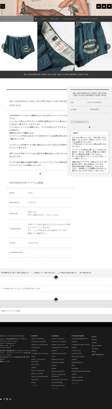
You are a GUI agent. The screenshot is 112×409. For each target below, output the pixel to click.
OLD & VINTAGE (69, 19)
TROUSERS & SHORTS (88, 19)
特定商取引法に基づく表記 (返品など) (15, 272)
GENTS (43, 19)
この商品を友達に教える (67, 272)
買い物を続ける (85, 272)
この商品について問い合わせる (44, 272)
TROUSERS (54, 19)
